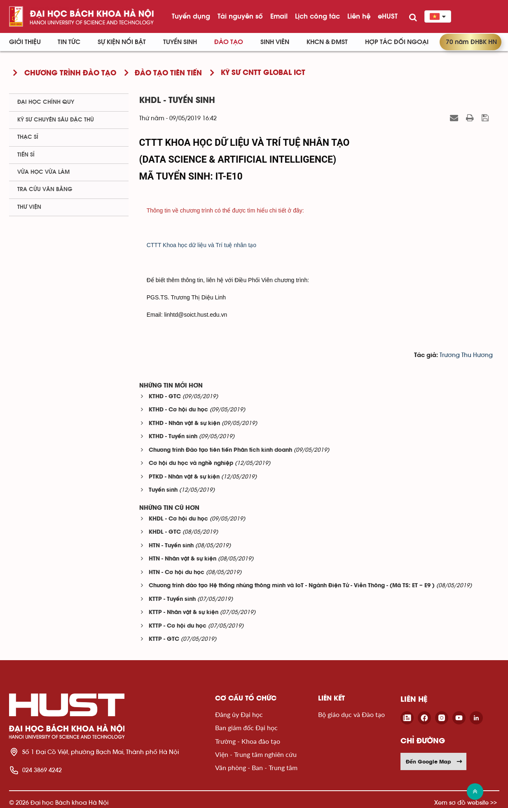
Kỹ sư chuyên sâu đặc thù (55, 120)
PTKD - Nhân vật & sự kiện (184, 477)
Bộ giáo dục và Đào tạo (351, 714)
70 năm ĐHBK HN (471, 42)
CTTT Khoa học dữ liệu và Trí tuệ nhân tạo (201, 245)
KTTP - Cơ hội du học (177, 626)
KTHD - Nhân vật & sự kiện (184, 423)
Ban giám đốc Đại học (246, 727)
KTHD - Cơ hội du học (178, 410)
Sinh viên (274, 42)
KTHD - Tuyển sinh (173, 436)
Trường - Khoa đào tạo (247, 741)
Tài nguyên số (240, 16)
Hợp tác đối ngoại (396, 42)
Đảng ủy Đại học (239, 714)
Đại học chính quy (45, 102)
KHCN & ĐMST (327, 42)
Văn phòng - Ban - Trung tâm (256, 767)
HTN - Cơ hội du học (176, 572)
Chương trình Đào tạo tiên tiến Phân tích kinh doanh (220, 450)
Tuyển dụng (191, 16)
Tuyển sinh (180, 42)
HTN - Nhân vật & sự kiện (182, 559)
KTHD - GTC (165, 396)
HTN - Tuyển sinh (171, 546)
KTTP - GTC (164, 639)
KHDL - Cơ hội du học (178, 519)
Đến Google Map (434, 761)
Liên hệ (358, 16)
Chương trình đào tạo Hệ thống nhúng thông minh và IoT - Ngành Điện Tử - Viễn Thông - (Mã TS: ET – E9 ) (292, 585)
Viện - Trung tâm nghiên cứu (256, 754)
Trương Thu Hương (466, 355)
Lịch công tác (317, 16)
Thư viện (29, 207)
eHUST (388, 16)
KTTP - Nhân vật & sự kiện (183, 612)
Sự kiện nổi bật (122, 42)
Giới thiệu (25, 42)
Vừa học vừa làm (43, 172)
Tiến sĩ (26, 155)
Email (279, 16)
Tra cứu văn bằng (45, 189)
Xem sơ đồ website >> (465, 802)
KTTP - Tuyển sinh (172, 599)
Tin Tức (69, 42)
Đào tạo (228, 42)
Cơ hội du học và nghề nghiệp (191, 463)
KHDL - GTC (165, 532)
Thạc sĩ (27, 137)
